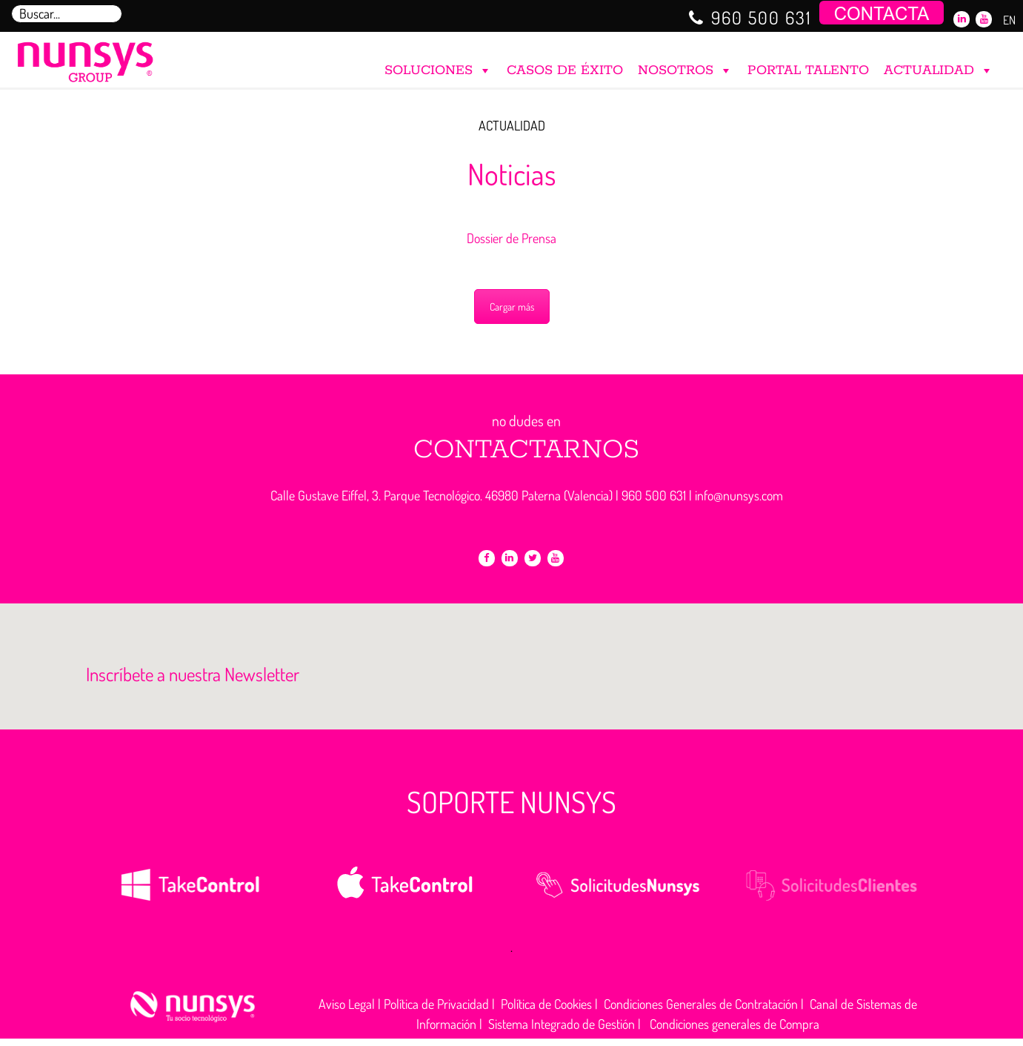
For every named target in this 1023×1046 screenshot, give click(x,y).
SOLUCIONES (438, 67)
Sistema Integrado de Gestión (561, 1024)
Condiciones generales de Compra (734, 1024)
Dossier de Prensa (511, 238)
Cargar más (512, 306)
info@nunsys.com (739, 495)
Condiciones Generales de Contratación (701, 1004)
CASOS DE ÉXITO (565, 70)
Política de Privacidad (436, 1004)
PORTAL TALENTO (808, 70)
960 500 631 (761, 17)
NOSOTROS (685, 67)
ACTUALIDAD (938, 67)
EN (1009, 20)
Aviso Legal (347, 1004)
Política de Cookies (546, 1004)
